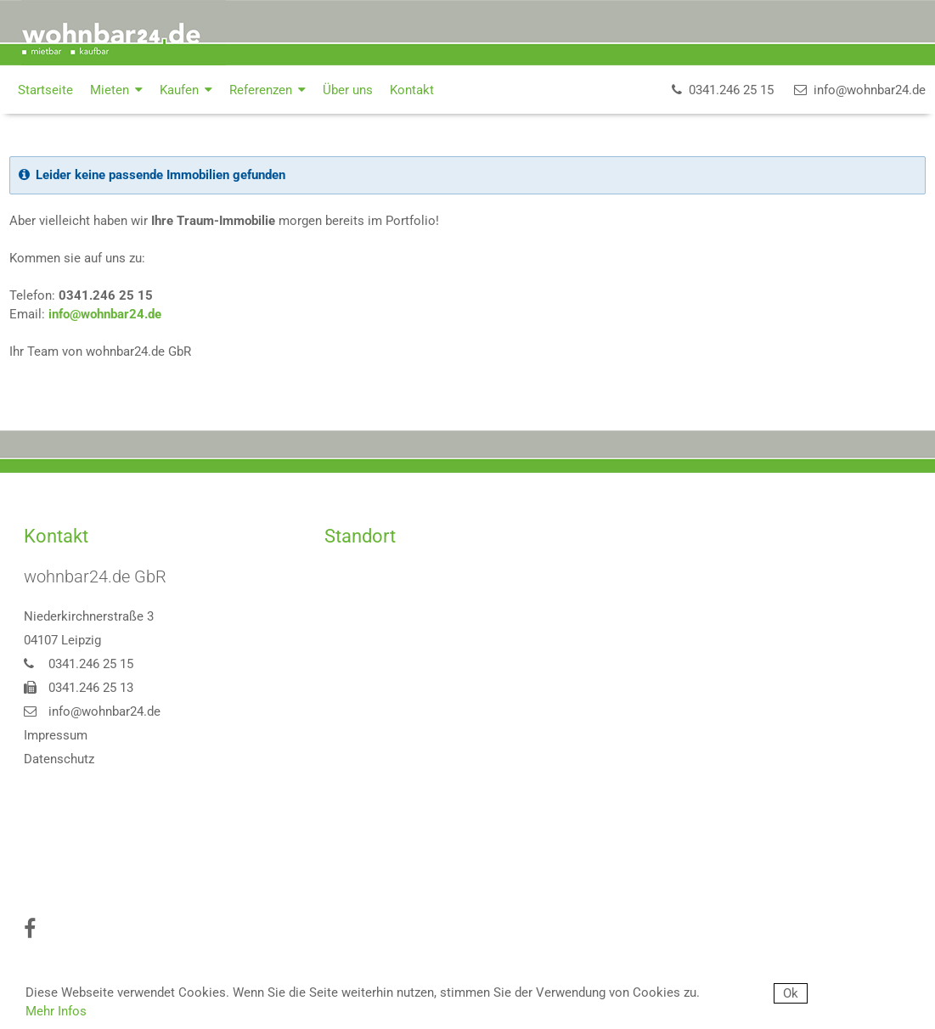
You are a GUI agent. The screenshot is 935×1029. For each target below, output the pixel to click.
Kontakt (412, 90)
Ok (790, 993)
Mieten (116, 90)
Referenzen (267, 90)
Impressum (55, 735)
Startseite (45, 90)
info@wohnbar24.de (104, 314)
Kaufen (186, 90)
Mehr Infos (56, 1011)
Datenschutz (59, 759)
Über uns (348, 90)
